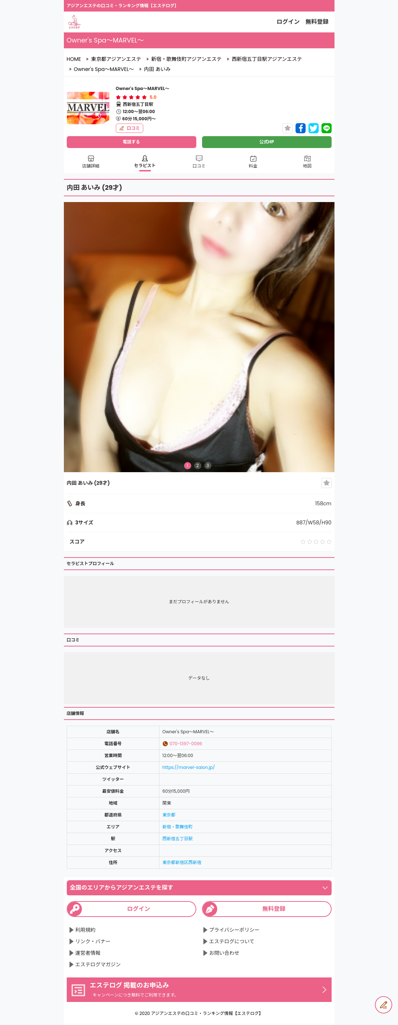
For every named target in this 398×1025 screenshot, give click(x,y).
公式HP (266, 142)
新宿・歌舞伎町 (177, 827)
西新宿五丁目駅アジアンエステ (267, 59)
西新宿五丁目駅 (177, 839)
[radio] (119, 97)
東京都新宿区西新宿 (181, 862)
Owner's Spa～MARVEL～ (104, 69)
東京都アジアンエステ (116, 59)
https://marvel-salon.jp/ (188, 767)
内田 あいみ (157, 69)
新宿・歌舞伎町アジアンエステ (186, 59)
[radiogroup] (131, 97)
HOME (74, 59)
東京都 (168, 815)
